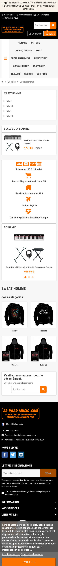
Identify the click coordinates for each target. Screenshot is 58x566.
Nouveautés (8, 15)
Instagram (21, 455)
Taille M (43, 331)
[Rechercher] (45, 25)
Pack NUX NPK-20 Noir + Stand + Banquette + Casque (29, 267)
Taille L (14, 365)
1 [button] (25, 277)
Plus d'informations (11, 554)
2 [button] (29, 277)
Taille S (14, 331)
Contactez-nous (10, 18)
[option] (29, 253)
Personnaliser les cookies (32, 554)
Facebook (5, 455)
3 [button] (33, 277)
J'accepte (29, 562)
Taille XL (43, 365)
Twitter (13, 455)
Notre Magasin (24, 15)
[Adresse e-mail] (21, 473)
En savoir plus (43, 15)
